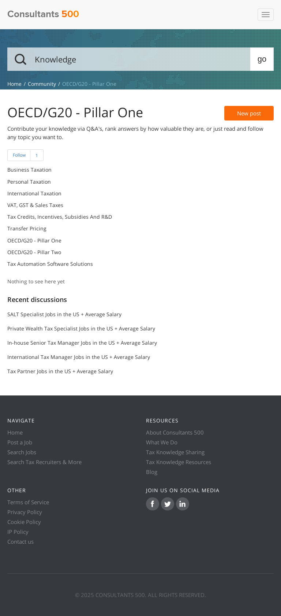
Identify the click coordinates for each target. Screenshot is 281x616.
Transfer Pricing (26, 228)
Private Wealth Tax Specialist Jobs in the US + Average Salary (81, 328)
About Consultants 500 (175, 432)
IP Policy (18, 531)
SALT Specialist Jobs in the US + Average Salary (64, 314)
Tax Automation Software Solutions (50, 264)
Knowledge (14, 84)
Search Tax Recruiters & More (44, 462)
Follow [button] (19, 155)
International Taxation (34, 193)
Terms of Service (28, 502)
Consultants (43, 14)
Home (15, 432)
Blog (151, 471)
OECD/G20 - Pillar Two (34, 252)
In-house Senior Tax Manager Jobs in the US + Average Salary (82, 342)
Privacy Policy (24, 512)
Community (42, 83)
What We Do (161, 442)
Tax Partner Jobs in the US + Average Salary (60, 371)
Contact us (20, 541)
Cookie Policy (24, 521)
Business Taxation (29, 170)
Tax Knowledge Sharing (175, 452)
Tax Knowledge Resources (178, 462)
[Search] (140, 59)
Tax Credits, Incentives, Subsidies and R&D (59, 217)
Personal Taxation (29, 182)
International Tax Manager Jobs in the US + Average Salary (78, 356)
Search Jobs (21, 452)
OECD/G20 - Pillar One (34, 240)
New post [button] (249, 113)
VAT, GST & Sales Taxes (35, 205)
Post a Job (19, 442)
